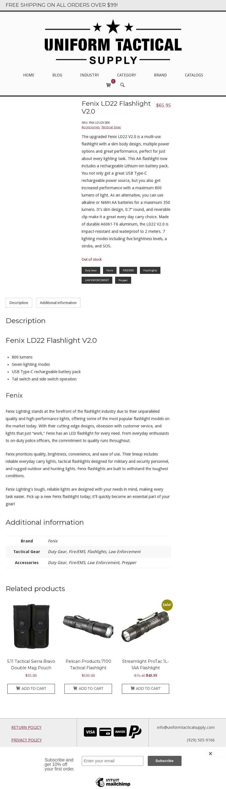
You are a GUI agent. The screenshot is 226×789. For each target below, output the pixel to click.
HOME (28, 75)
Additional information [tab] (58, 303)
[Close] (214, 753)
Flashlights (150, 270)
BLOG (57, 75)
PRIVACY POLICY (26, 740)
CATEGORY (126, 75)
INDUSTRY (89, 75)
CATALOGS (194, 75)
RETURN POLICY (26, 727)
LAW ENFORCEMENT (97, 280)
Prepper (123, 280)
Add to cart (31, 688)
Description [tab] (19, 303)
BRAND (160, 75)
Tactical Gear (111, 127)
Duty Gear (91, 270)
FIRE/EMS (128, 270)
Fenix (109, 270)
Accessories (91, 127)
